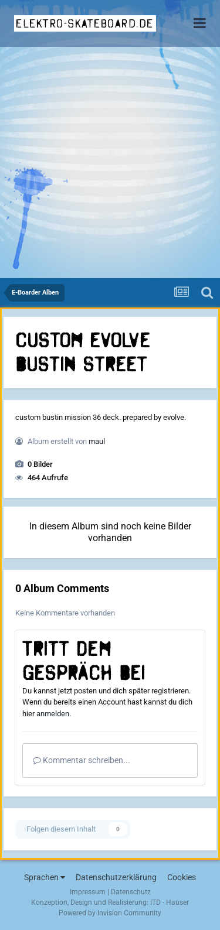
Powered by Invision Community (110, 913)
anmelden (52, 713)
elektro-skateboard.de (85, 23)
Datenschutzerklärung (116, 877)
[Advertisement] (110, 162)
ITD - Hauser (169, 902)
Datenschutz (131, 892)
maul (97, 441)
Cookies (181, 877)
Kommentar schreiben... (81, 760)
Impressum (88, 892)
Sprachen (44, 877)
